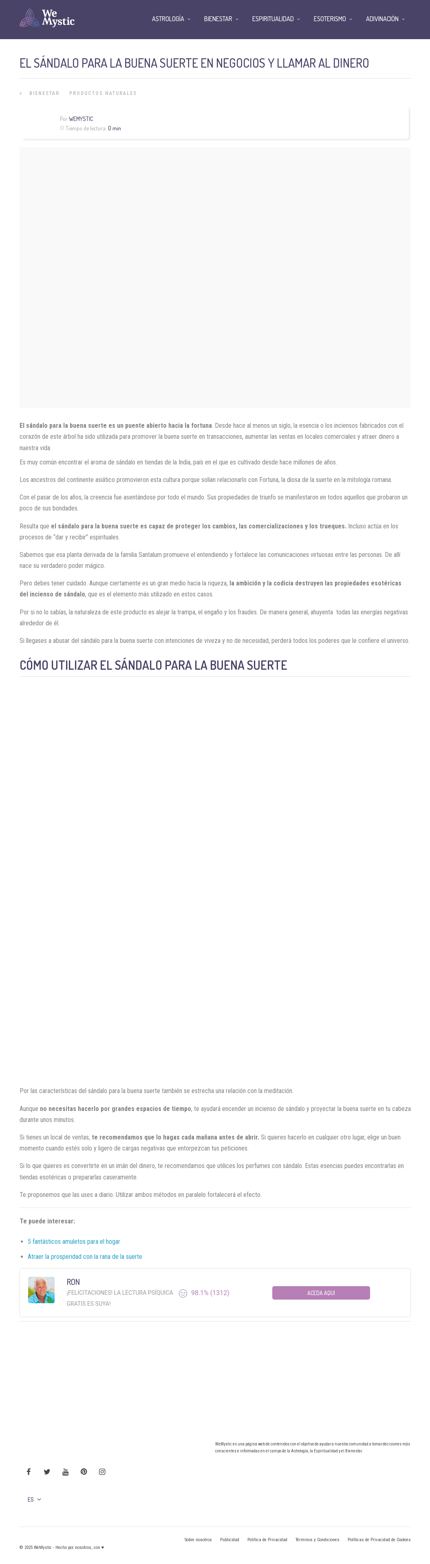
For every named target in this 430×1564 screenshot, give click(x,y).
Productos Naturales (103, 93)
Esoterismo (330, 19)
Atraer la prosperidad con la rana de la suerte (85, 1256)
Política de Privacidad (267, 1539)
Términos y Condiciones (317, 1539)
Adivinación (382, 19)
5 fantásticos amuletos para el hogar (74, 1241)
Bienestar (44, 93)
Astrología (168, 19)
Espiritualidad (273, 19)
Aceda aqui (321, 1292)
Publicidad (229, 1539)
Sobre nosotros (198, 1539)
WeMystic (81, 118)
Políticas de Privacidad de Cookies (379, 1539)
